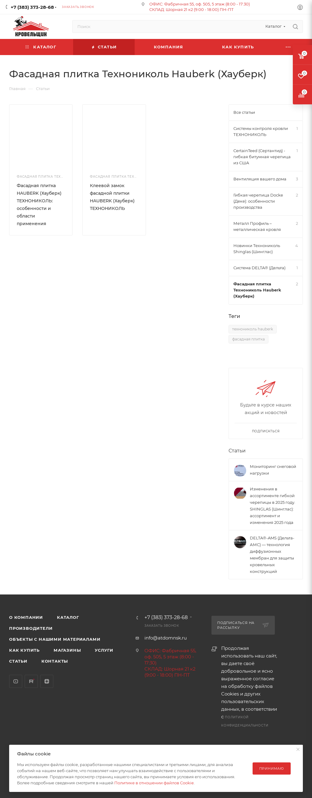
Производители (30, 628)
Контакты (54, 661)
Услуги (104, 650)
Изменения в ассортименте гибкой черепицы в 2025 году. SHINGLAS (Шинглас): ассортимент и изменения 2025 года (272, 505)
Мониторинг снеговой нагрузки (273, 470)
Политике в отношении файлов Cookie (154, 782)
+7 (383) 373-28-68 (32, 7)
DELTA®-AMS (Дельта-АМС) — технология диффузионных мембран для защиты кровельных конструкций (272, 554)
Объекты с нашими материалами (54, 639)
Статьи (237, 451)
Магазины (67, 650)
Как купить (24, 650)
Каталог (68, 617)
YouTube (15, 681)
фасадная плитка (248, 339)
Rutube (31, 681)
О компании (26, 617)
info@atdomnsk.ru (165, 638)
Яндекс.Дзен (46, 681)
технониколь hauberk (252, 329)
